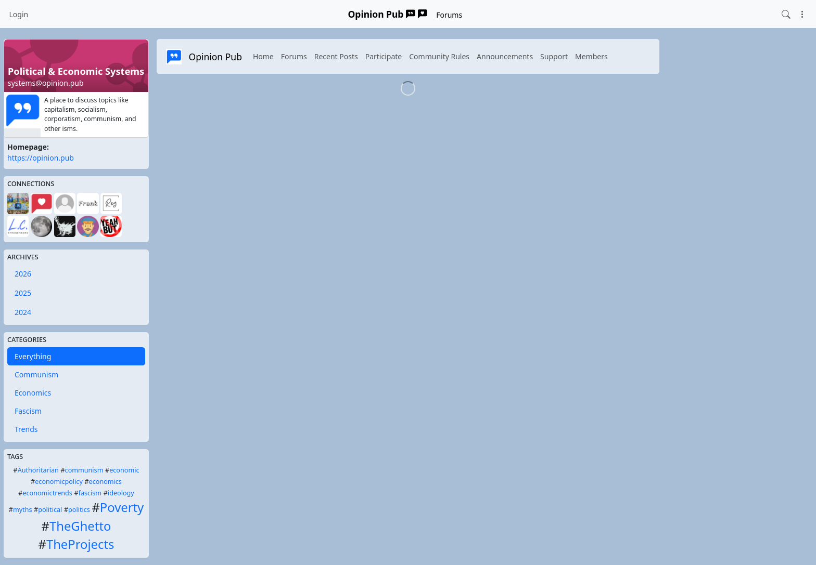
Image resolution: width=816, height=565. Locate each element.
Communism (36, 374)
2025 (23, 293)
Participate (383, 56)
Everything (33, 356)
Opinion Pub (387, 14)
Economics (33, 393)
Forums (449, 15)
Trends (26, 429)
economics (105, 481)
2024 (23, 312)
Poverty (122, 507)
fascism (90, 493)
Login (19, 14)
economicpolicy (59, 481)
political (50, 509)
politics (79, 509)
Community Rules (439, 56)
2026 (23, 274)
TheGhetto (80, 526)
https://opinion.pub (40, 158)
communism (84, 470)
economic (124, 470)
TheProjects (80, 544)
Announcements (505, 56)
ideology (121, 493)
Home (263, 56)
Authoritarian (38, 470)
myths (22, 509)
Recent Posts (336, 56)
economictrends (47, 493)
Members (591, 56)
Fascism (28, 411)
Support (554, 56)
